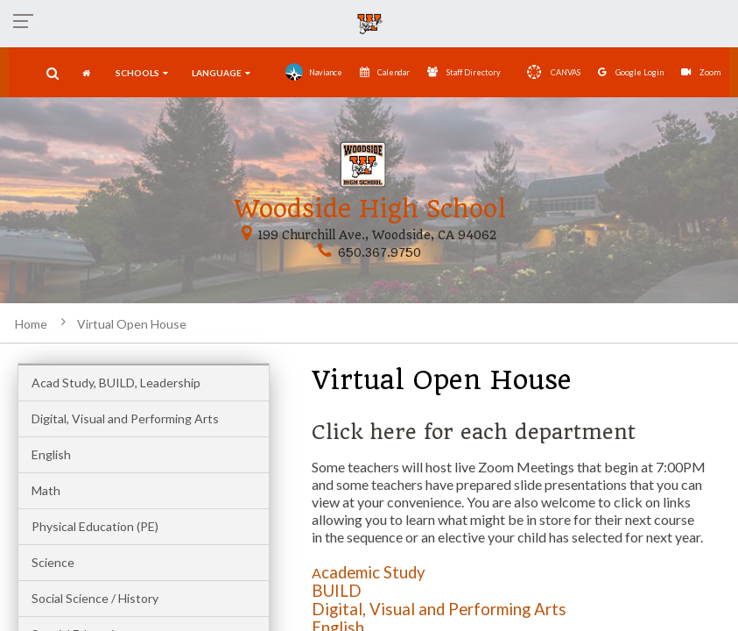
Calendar (385, 72)
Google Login (631, 72)
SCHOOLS (142, 72)
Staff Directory (464, 72)
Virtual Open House (131, 323)
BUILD (337, 590)
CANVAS (549, 72)
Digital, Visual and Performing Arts (125, 418)
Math (46, 490)
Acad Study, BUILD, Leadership (116, 382)
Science (53, 562)
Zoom (700, 72)
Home (31, 323)
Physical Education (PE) (95, 526)
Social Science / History (95, 598)
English (51, 454)
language (221, 72)
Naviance (313, 72)
